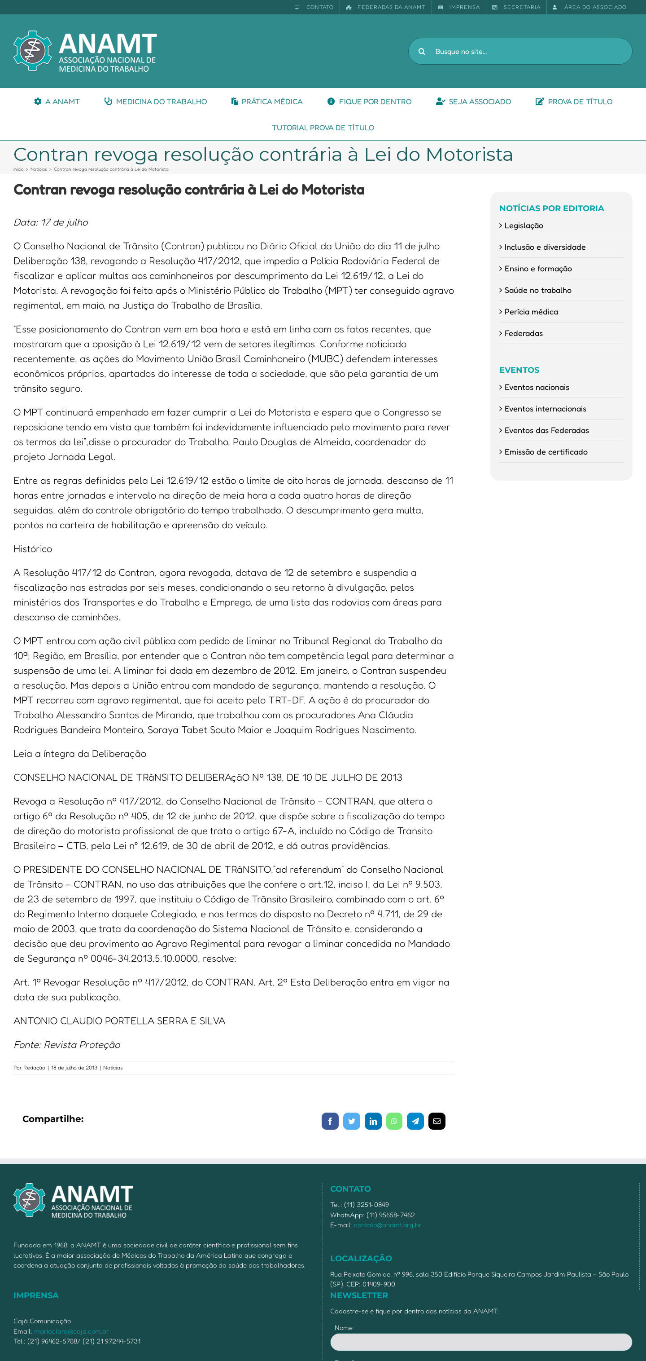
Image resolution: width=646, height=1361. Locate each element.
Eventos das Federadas (547, 430)
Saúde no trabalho (538, 290)
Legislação (524, 225)
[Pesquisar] (421, 51)
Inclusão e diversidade (545, 247)
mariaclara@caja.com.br (71, 1331)
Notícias (113, 1067)
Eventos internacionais (545, 408)
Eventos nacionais (537, 387)
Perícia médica (531, 311)
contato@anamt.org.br (388, 1224)
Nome (344, 1327)
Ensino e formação (538, 268)
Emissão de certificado (546, 451)
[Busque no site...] (520, 51)
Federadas (524, 333)
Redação (34, 1067)
